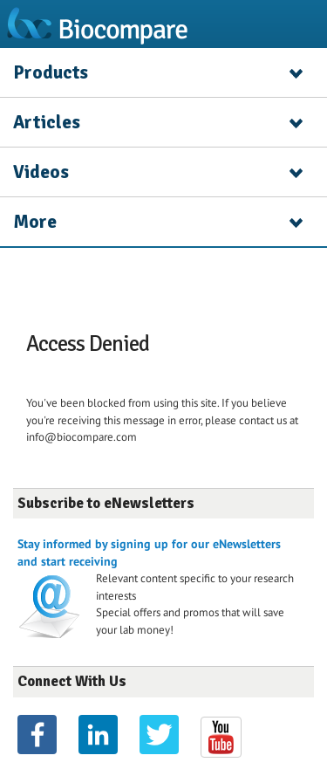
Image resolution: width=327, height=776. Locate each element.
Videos (41, 172)
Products (50, 72)
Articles (46, 122)
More (35, 221)
